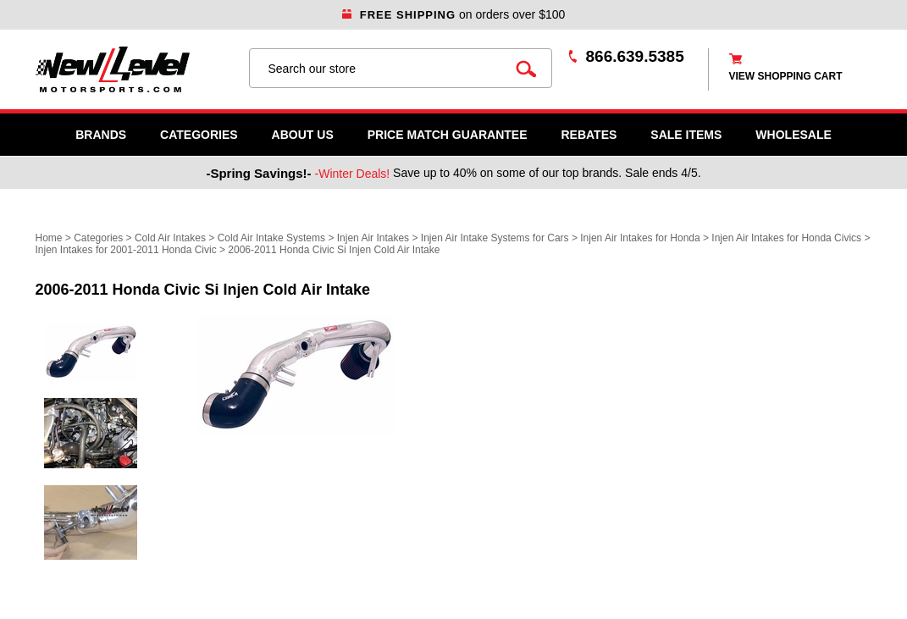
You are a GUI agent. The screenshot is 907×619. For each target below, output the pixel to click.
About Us (303, 134)
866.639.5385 (635, 56)
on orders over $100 (454, 14)
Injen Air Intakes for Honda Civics (786, 238)
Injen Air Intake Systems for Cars (495, 238)
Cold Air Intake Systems (271, 238)
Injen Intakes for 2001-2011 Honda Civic (126, 250)
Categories (199, 134)
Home (49, 238)
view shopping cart (786, 76)
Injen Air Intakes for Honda (640, 238)
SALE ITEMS (686, 134)
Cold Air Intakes (170, 238)
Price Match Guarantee (448, 134)
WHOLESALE (793, 134)
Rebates (589, 134)
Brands (100, 134)
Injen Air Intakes (373, 238)
